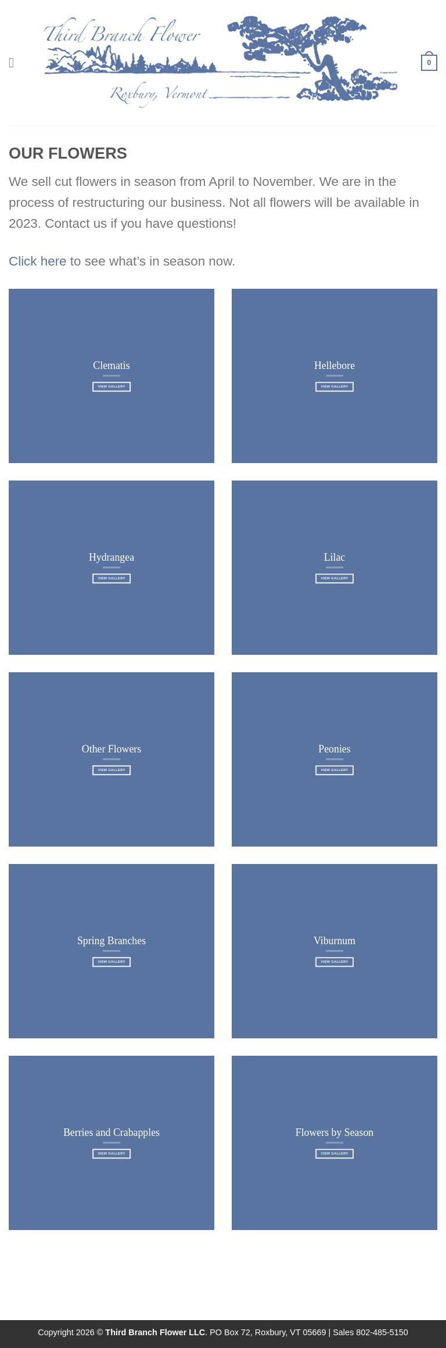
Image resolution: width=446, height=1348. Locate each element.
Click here (38, 261)
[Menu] (16, 62)
